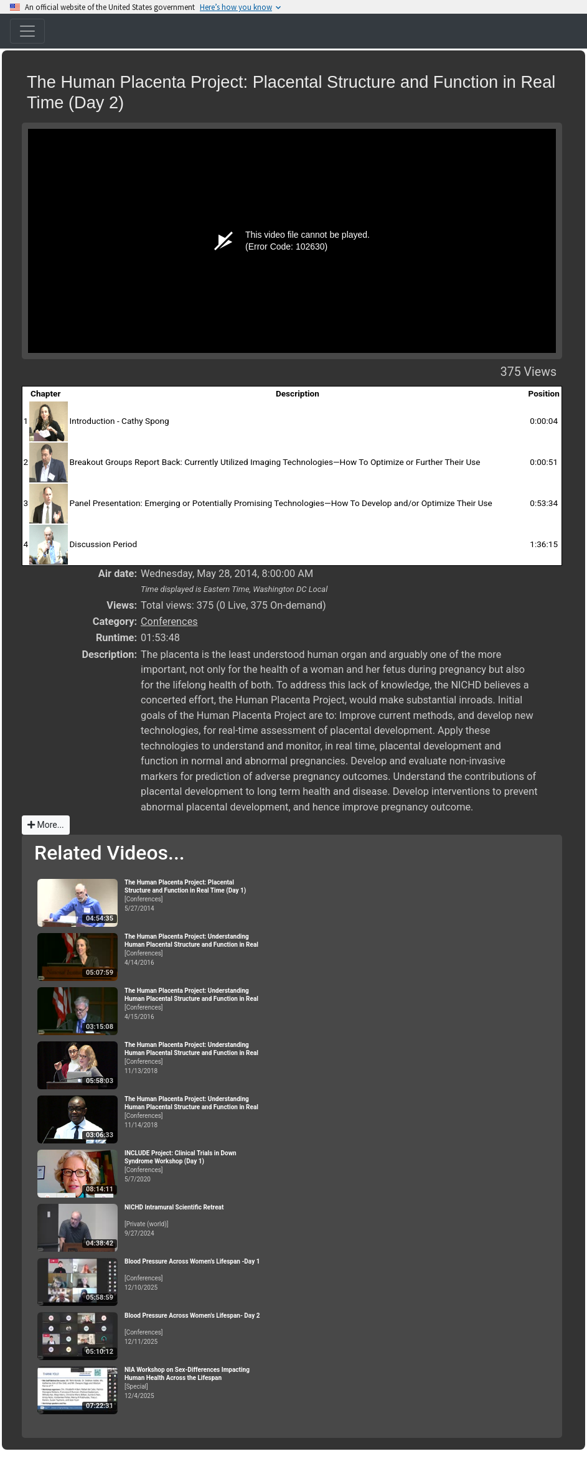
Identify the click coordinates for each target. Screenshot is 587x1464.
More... (45, 825)
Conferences (169, 621)
